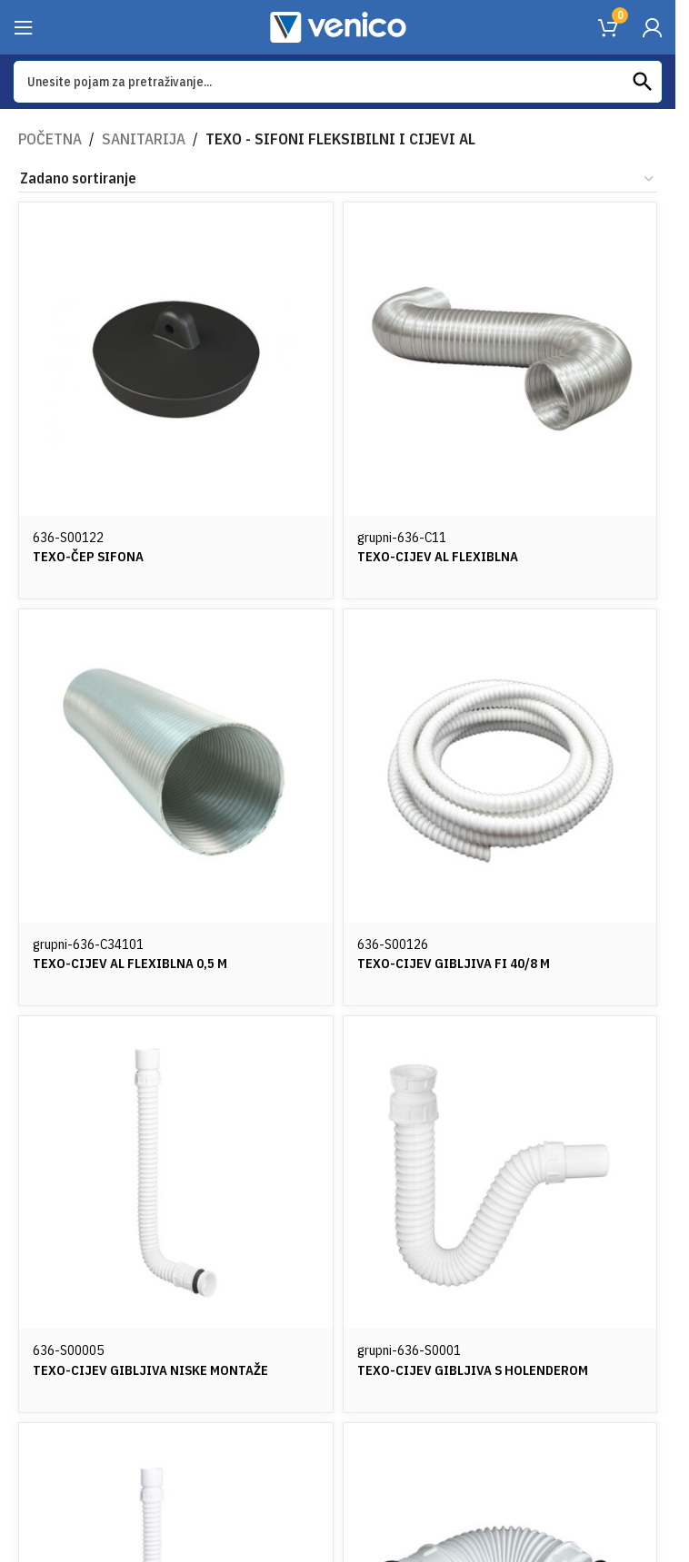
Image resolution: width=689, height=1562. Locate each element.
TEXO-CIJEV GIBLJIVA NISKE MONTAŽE (159, 1372)
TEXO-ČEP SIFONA (92, 554)
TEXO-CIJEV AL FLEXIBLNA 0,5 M (137, 963)
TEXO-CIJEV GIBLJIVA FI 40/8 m (462, 963)
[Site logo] (338, 25)
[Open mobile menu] (24, 27)
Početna (48, 139)
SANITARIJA (136, 139)
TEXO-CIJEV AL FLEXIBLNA (445, 554)
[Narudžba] (337, 179)
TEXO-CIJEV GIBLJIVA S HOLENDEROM (482, 1372)
